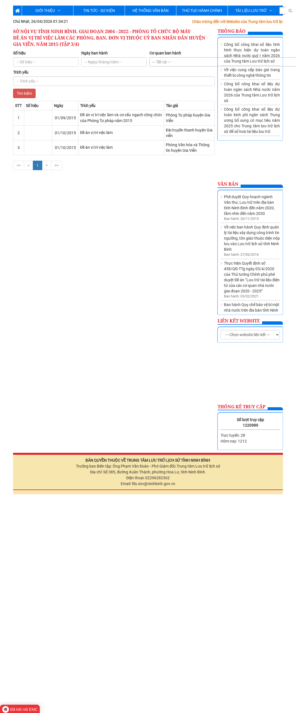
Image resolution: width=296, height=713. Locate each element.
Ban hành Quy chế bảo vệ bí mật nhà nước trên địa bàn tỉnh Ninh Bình (251, 245)
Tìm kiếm (24, 93)
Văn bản (228, 184)
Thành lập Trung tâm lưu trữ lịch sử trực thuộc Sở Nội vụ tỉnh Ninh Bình (251, 270)
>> (56, 165)
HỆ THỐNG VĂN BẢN (150, 10)
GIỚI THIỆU (47, 10)
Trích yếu (20, 72)
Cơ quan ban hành (165, 53)
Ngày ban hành (94, 53)
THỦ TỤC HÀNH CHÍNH (202, 10)
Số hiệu (19, 53)
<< (19, 165)
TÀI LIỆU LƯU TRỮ (253, 10)
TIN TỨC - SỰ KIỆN (99, 10)
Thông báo (232, 31)
